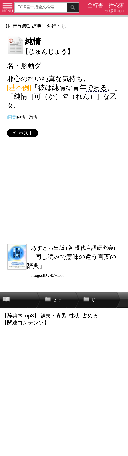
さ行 (51, 26)
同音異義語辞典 (25, 26)
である (96, 87)
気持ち (72, 79)
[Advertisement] (64, 190)
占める (90, 316)
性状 (74, 316)
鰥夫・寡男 (53, 316)
